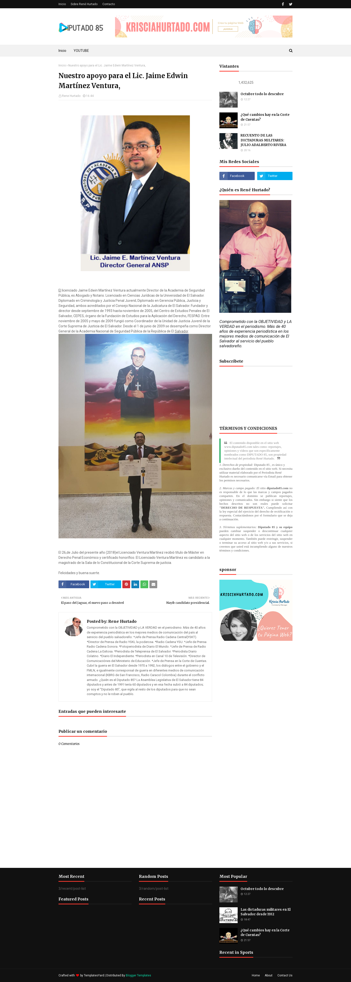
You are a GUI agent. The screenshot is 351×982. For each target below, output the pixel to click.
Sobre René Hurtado (84, 4)
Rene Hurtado (71, 96)
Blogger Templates (138, 975)
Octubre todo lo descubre (262, 94)
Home (256, 975)
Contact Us (284, 975)
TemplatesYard (94, 975)
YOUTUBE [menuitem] (81, 51)
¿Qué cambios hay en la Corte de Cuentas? (265, 117)
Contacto (108, 4)
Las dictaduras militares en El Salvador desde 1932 (266, 912)
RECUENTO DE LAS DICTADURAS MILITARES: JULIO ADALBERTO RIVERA (263, 140)
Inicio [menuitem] (62, 51)
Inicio (62, 4)
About (269, 975)
